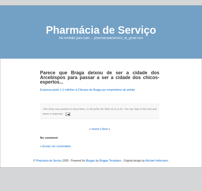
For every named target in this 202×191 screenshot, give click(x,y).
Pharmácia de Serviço (101, 30)
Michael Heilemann (157, 160)
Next (105, 129)
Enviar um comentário (56, 146)
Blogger (90, 160)
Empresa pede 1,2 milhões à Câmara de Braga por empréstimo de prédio (87, 89)
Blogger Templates (110, 160)
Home (95, 129)
